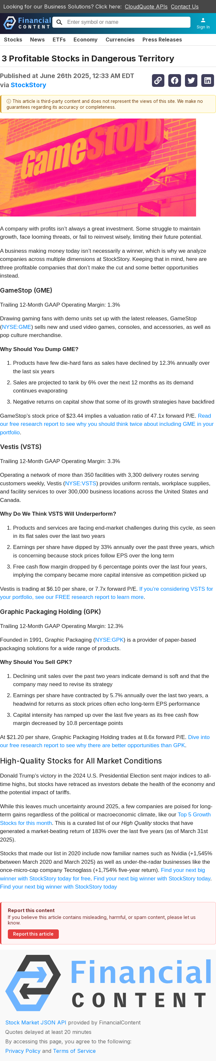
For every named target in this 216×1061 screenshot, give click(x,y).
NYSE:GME (16, 327)
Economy (86, 39)
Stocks (13, 39)
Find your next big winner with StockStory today (151, 879)
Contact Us (185, 6)
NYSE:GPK (109, 640)
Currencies (120, 39)
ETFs (59, 39)
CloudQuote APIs (146, 6)
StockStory (28, 85)
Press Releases (162, 39)
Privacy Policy (23, 1051)
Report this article (33, 934)
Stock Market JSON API (35, 1022)
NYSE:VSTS (80, 483)
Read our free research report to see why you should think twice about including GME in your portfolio (107, 424)
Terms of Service (74, 1051)
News (37, 39)
